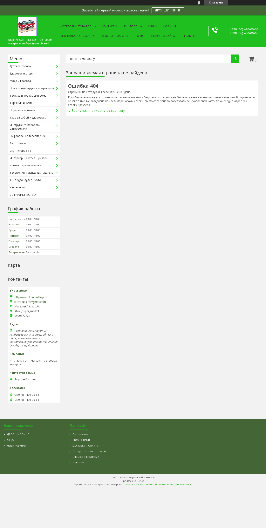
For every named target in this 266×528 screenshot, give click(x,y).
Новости (78, 462)
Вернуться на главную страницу (98, 110)
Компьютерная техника (25, 165)
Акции (152, 26)
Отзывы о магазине (116, 36)
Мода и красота (20, 81)
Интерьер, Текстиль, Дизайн (29, 158)
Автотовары (18, 143)
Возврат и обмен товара (89, 451)
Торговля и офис (21, 103)
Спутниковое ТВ (20, 150)
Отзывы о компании (85, 457)
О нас (141, 36)
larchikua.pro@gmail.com (30, 302)
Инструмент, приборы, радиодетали (25, 126)
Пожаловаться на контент (138, 484)
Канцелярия (17, 187)
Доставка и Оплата (85, 445)
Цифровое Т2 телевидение (28, 136)
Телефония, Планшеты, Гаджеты (31, 172)
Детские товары (20, 66)
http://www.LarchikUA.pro (31, 297)
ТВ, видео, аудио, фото (25, 180)
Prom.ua (150, 477)
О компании (80, 434)
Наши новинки (16, 445)
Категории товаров (76, 26)
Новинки (170, 26)
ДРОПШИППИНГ (168, 10)
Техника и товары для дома (28, 95)
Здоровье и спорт (21, 73)
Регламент (189, 36)
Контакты (109, 26)
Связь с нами (81, 440)
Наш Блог (130, 26)
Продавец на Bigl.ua (133, 481)
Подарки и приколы (22, 110)
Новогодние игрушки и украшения (32, 88)
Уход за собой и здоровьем (28, 117)
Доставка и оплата (75, 36)
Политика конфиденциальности (174, 484)
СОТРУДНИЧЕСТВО (23, 194)
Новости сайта (163, 36)
